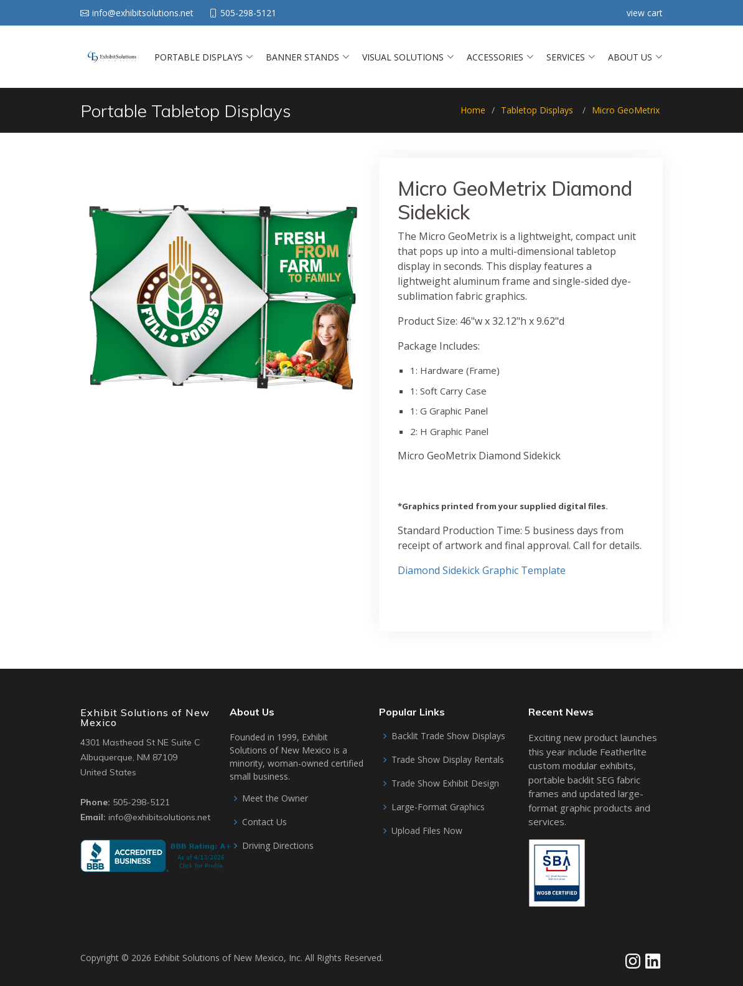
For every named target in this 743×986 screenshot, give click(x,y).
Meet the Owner (275, 798)
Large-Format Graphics (438, 807)
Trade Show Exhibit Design (445, 783)
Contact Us (264, 822)
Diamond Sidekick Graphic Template (482, 570)
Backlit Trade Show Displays (448, 736)
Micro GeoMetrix (626, 110)
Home (472, 110)
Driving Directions (278, 845)
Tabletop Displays (537, 110)
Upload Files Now (426, 830)
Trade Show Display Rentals (447, 759)
